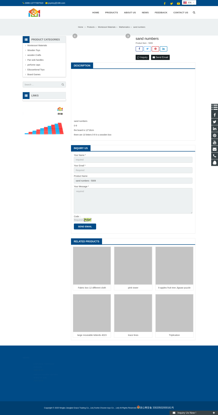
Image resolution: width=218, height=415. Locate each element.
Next (128, 36)
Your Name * (80, 155)
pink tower (133, 287)
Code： (77, 216)
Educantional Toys (36, 69)
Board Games (33, 74)
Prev (75, 36)
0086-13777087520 (34, 3)
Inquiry (142, 57)
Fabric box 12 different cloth (92, 287)
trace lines (133, 335)
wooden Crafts (34, 55)
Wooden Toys (33, 50)
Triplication (174, 335)
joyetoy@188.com (56, 3)
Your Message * (81, 186)
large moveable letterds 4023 (92, 335)
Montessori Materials (37, 45)
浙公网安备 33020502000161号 (155, 407)
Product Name (80, 176)
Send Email (160, 57)
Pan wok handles (35, 60)
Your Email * (80, 165)
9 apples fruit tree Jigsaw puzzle (174, 287)
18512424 (119, 363)
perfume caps (33, 65)
